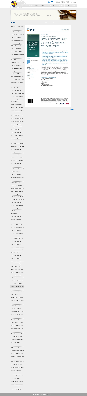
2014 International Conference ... (17, 386)
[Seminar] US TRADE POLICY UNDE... (17, 62)
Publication (60, 5)
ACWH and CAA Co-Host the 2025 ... (17, 34)
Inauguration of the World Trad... (17, 166)
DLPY (53, 394)
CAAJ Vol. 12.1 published (16, 255)
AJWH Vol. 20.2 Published (16, 37)
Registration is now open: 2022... (17, 157)
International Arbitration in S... (17, 384)
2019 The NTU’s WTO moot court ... (17, 261)
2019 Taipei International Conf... (17, 249)
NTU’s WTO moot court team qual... (17, 59)
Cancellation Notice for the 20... (17, 224)
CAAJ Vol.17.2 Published (16, 65)
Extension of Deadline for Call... (17, 82)
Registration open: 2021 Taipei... (17, 196)
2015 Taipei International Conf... (17, 353)
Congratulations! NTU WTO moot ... (17, 311)
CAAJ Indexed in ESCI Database (17, 235)
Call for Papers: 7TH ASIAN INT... (17, 199)
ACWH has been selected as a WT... (17, 185)
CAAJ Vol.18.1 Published (16, 48)
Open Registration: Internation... (17, 129)
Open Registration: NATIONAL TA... (17, 168)
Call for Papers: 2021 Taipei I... (17, 205)
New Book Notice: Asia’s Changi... (17, 291)
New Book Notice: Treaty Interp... (17, 286)
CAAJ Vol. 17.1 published (16, 90)
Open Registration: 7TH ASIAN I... (17, 188)
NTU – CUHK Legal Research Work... (17, 317)
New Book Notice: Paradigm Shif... (17, 289)
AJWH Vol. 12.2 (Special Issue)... (17, 300)
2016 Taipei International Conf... (17, 325)
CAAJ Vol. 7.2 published (15, 378)
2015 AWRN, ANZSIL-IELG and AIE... (17, 356)
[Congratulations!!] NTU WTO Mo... (17, 328)
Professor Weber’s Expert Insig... (17, 107)
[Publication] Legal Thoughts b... (17, 319)
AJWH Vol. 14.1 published (16, 258)
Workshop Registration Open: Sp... (17, 177)
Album (73, 5)
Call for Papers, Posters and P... (17, 87)
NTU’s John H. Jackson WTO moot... (17, 85)
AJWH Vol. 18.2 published (16, 124)
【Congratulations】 (15, 213)
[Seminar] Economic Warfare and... (17, 71)
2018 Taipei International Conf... (17, 272)
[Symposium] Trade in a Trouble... (17, 322)
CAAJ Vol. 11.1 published (16, 275)
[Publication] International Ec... (17, 333)
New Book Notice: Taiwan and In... (17, 247)
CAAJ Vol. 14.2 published (16, 182)
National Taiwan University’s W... (17, 118)
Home (23, 5)
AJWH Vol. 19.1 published (16, 98)
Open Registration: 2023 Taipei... (17, 126)
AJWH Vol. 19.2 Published (16, 73)
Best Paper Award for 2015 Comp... (17, 350)
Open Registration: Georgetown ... (17, 68)
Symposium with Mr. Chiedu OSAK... (17, 375)
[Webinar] (13, 210)
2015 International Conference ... (17, 347)
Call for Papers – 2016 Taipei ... (17, 336)
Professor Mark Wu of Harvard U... (17, 277)
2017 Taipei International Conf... (17, 303)
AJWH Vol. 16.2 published (16, 194)
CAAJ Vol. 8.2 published (15, 342)
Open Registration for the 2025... (17, 40)
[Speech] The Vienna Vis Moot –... (17, 269)
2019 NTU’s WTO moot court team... (17, 252)
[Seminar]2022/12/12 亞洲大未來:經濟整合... (17, 146)
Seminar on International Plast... (17, 26)
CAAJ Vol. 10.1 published (16, 305)
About (30, 5)
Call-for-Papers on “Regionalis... (17, 381)
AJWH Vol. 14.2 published (16, 244)
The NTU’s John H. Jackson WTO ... (17, 160)
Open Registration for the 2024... (17, 76)
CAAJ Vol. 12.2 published (16, 241)
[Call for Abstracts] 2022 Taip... (17, 171)
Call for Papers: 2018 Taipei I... (17, 283)
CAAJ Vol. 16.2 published (16, 112)
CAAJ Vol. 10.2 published (16, 294)
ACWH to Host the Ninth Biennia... (17, 93)
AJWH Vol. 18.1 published (16, 138)
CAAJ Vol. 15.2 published (16, 149)
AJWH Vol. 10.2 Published (16, 345)
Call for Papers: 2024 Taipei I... (17, 96)
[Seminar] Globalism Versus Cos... (17, 152)
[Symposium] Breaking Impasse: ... (17, 297)
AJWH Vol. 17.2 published (16, 154)
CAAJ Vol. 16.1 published (16, 132)
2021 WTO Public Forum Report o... (17, 191)
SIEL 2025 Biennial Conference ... (17, 45)
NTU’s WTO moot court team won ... (17, 227)
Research (43, 5)
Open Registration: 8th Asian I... (17, 115)
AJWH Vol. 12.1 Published (16, 308)
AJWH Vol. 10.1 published (16, 370)
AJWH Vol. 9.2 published (16, 389)
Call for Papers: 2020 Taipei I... (17, 233)
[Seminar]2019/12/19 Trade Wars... (17, 238)
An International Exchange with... (17, 339)
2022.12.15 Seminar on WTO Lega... (17, 143)
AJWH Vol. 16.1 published (16, 208)
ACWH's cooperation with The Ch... (17, 331)
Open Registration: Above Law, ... (17, 54)
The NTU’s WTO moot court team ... (17, 101)
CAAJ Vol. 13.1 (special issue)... (17, 222)
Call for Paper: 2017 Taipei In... (17, 314)
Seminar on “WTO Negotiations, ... (17, 43)
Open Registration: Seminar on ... (17, 31)
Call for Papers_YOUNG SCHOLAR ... (17, 79)
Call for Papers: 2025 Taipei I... (17, 51)
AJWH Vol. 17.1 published (16, 174)
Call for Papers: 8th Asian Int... (17, 140)
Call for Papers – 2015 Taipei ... (17, 372)
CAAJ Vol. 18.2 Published (16, 29)
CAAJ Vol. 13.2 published (16, 216)
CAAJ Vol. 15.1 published (16, 163)
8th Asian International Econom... (17, 104)
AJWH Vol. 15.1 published (16, 230)
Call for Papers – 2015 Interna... (17, 364)
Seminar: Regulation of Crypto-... (17, 110)
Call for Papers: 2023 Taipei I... (17, 135)
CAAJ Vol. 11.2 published (16, 266)
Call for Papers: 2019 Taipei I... (17, 263)
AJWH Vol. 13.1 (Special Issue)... (17, 280)
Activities (51, 5)
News (36, 5)
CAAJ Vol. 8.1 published (15, 359)
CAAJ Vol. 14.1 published (16, 202)
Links (67, 5)
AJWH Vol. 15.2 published (16, 219)
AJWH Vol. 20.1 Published (16, 57)
